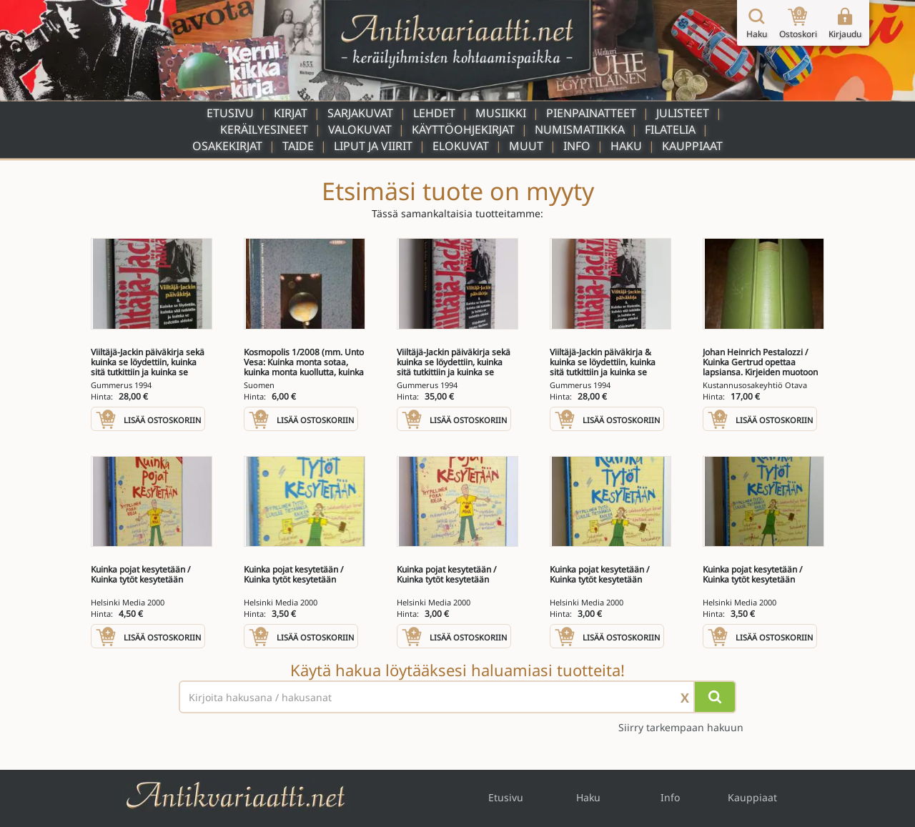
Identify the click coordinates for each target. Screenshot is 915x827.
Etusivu (230, 113)
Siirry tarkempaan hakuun (680, 727)
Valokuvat (360, 129)
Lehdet (434, 113)
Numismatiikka (580, 129)
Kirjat (290, 113)
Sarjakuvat (360, 113)
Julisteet (682, 113)
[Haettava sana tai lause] (457, 696)
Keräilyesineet (264, 129)
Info (576, 146)
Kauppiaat (692, 146)
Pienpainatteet (591, 113)
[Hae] (714, 696)
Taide (298, 146)
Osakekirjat (227, 146)
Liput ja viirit (373, 146)
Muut (526, 146)
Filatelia (670, 129)
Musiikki (500, 113)
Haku (626, 146)
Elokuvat (460, 146)
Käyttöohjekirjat (463, 129)
